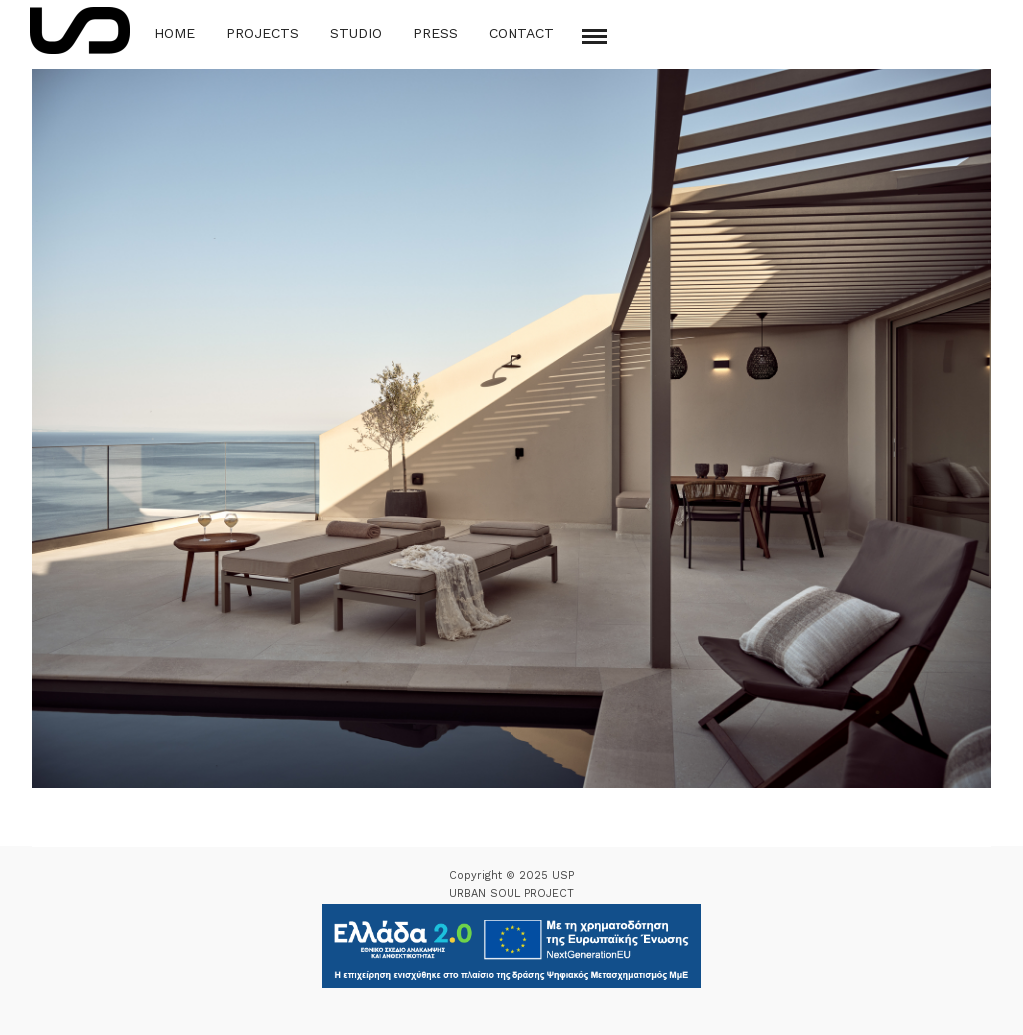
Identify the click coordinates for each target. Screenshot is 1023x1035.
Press (435, 33)
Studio (356, 33)
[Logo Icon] (80, 30)
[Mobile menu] (594, 36)
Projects (262, 33)
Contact (521, 33)
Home (174, 33)
